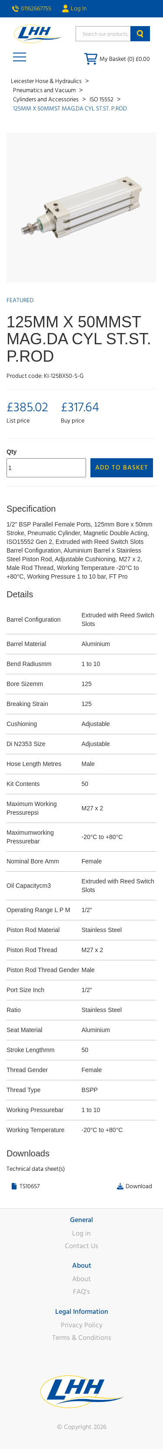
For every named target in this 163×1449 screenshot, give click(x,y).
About (81, 1279)
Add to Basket (121, 467)
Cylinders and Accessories (46, 100)
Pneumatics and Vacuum (45, 90)
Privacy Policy (82, 1325)
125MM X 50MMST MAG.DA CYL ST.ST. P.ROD (70, 109)
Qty (12, 451)
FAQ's (81, 1291)
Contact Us (81, 1245)
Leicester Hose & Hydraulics (47, 81)
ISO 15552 (102, 100)
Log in (81, 1233)
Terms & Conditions (81, 1337)
